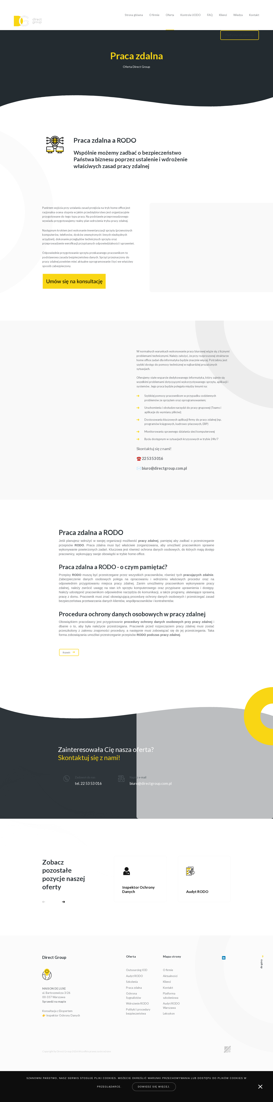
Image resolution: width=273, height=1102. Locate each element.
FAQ (210, 15)
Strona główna (134, 15)
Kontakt (254, 15)
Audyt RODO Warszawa (171, 1005)
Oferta (170, 15)
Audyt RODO (134, 976)
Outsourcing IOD (136, 970)
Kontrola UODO (190, 15)
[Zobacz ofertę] (140, 879)
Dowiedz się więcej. (154, 1086)
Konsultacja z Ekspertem (57, 1011)
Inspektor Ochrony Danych (63, 1015)
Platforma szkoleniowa (170, 995)
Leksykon (169, 1013)
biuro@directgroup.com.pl (164, 468)
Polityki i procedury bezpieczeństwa (138, 1011)
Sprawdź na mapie (54, 1001)
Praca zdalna (134, 987)
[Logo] (28, 21)
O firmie (154, 15)
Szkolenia (132, 981)
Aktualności (170, 976)
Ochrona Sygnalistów (133, 995)
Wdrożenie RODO (137, 1003)
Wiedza (238, 15)
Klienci (223, 15)
